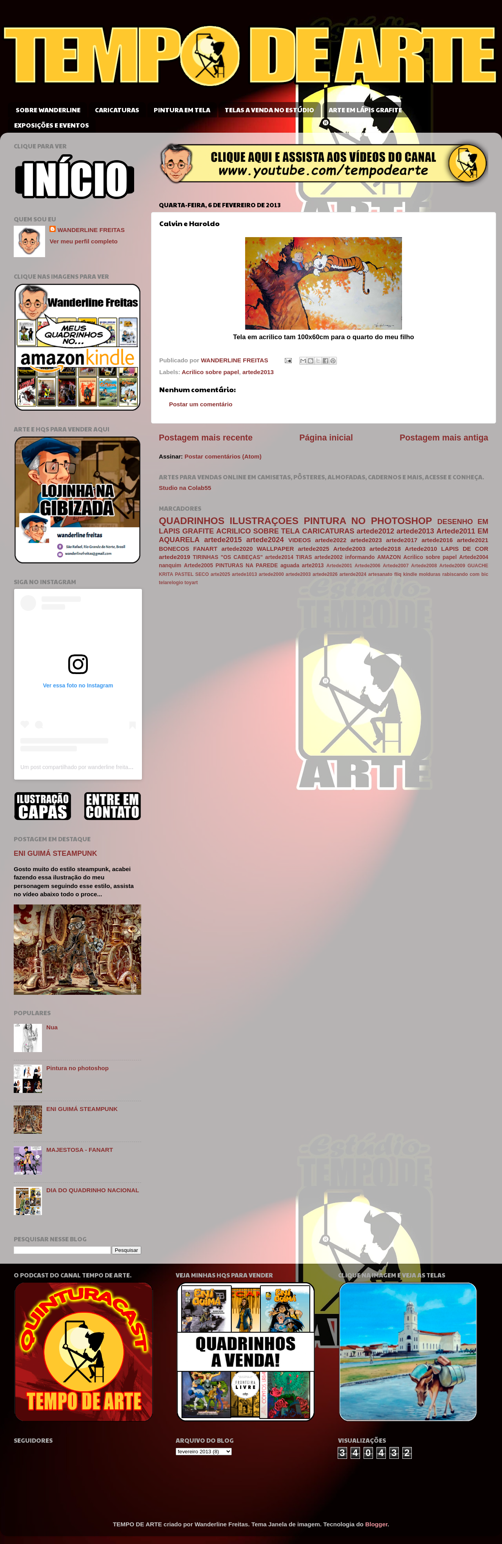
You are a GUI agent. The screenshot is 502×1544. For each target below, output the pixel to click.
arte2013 (313, 565)
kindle (410, 574)
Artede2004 (473, 557)
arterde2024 (352, 574)
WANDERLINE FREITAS (90, 230)
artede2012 (375, 531)
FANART (205, 548)
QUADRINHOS (191, 520)
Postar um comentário (201, 404)
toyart (191, 582)
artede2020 (237, 548)
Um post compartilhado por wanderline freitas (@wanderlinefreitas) (101, 767)
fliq (397, 574)
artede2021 (472, 540)
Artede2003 (349, 548)
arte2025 (220, 574)
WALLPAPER (275, 548)
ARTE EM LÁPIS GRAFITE (365, 109)
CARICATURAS (117, 109)
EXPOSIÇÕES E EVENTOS (51, 125)
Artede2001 (339, 565)
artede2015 (223, 539)
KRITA (166, 574)
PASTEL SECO (192, 574)
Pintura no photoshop (77, 1068)
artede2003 (298, 574)
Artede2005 (198, 565)
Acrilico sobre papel (210, 372)
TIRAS (304, 557)
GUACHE (477, 565)
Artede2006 (367, 565)
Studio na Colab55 (185, 487)
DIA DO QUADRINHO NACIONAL (92, 1190)
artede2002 (329, 557)
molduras (429, 574)
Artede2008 (424, 565)
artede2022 (330, 540)
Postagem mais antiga (444, 437)
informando (360, 557)
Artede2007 (396, 565)
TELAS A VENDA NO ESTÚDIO (269, 109)
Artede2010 (421, 548)
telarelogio (171, 582)
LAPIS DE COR (464, 548)
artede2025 (313, 548)
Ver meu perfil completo (83, 241)
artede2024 (265, 539)
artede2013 (258, 372)
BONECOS (174, 548)
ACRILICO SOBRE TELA (258, 531)
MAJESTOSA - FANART (79, 1149)
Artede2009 (452, 565)
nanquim (170, 565)
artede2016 (437, 540)
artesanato (380, 574)
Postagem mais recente (206, 437)
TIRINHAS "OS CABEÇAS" (228, 557)
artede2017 (401, 540)
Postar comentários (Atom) (222, 456)
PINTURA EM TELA (182, 109)
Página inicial (326, 437)
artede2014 (279, 557)
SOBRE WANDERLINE (48, 109)
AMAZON (389, 557)
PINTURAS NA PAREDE (247, 565)
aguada (289, 565)
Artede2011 (456, 531)
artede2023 (366, 540)
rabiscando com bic (465, 574)
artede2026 (325, 574)
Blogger (376, 1524)
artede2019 (174, 557)
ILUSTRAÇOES (264, 520)
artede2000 (271, 574)
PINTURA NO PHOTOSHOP (368, 520)
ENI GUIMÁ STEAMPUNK (55, 853)
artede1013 (244, 574)
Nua (52, 1027)
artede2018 (385, 548)
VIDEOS (299, 540)
